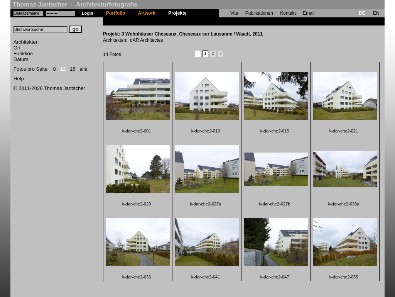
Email (308, 13)
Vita (234, 13)
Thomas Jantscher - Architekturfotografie (75, 4)
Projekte (177, 13)
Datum (21, 59)
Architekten (26, 42)
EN (376, 13)
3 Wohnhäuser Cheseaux (220, 21)
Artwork (146, 13)
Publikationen (259, 13)
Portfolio (115, 13)
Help (19, 78)
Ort (17, 48)
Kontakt (288, 13)
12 (63, 69)
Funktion (23, 53)
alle (83, 69)
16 (72, 69)
